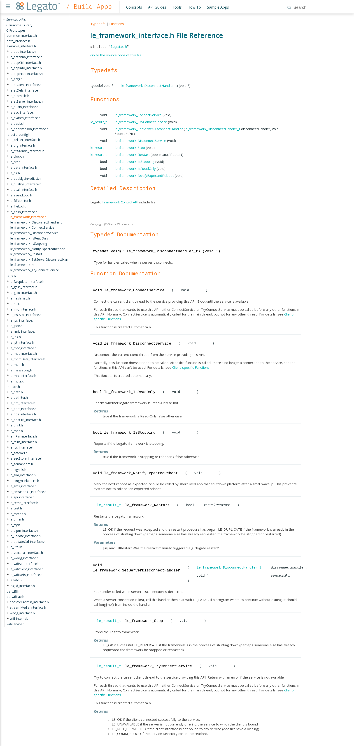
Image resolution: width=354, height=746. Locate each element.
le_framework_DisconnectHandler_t (149, 85)
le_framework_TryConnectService (141, 122)
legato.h (119, 47)
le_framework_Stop (130, 147)
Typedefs (97, 23)
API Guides (157, 7)
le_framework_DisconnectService (140, 140)
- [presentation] (4, 30)
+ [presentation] (4, 19)
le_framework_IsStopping (134, 161)
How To (194, 7)
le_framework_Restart (132, 154)
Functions (116, 23)
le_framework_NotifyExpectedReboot (144, 175)
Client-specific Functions (191, 367)
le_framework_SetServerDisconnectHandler (149, 129)
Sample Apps (218, 7)
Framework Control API (120, 202)
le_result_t (99, 122)
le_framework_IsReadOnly (135, 168)
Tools (177, 7)
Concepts (134, 7)
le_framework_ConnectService (138, 115)
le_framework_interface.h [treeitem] (28, 217)
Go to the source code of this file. (116, 55)
